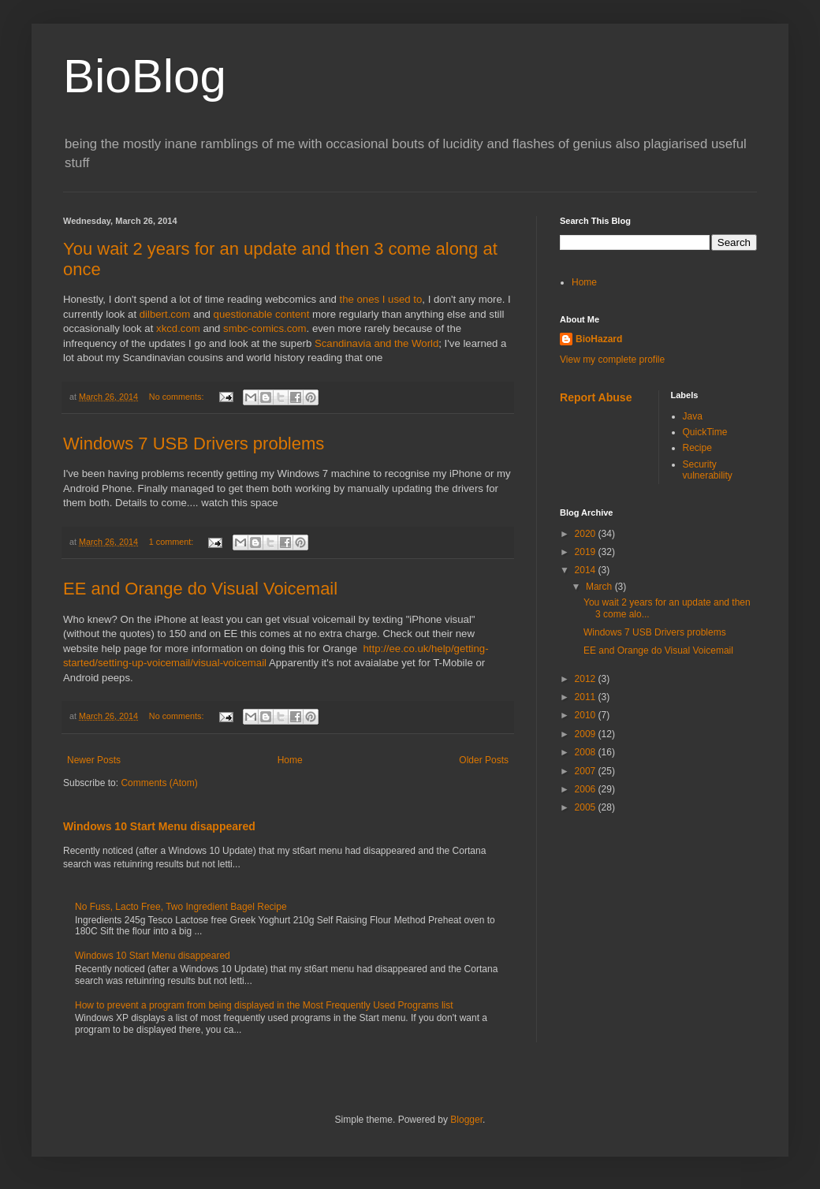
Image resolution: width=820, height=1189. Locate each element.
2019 (586, 551)
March (600, 586)
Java (693, 416)
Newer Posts (94, 760)
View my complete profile (612, 359)
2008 (586, 752)
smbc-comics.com (265, 328)
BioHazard (599, 339)
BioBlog (144, 76)
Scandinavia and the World (376, 343)
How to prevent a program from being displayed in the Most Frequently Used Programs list (264, 1005)
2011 (586, 697)
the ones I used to (380, 299)
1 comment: (172, 541)
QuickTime (705, 432)
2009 (586, 734)
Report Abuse (596, 397)
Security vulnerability (707, 470)
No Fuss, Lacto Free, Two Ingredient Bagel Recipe (181, 906)
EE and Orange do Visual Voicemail (200, 588)
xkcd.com (178, 328)
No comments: (178, 396)
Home (290, 760)
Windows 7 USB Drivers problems (193, 443)
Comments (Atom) (159, 782)
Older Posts (484, 760)
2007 (586, 771)
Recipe (697, 447)
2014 (586, 570)
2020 (586, 533)
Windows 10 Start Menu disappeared (159, 826)
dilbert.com (165, 314)
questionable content (262, 314)
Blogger (466, 1119)
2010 (586, 715)
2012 (586, 678)
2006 (586, 789)
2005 (586, 807)
